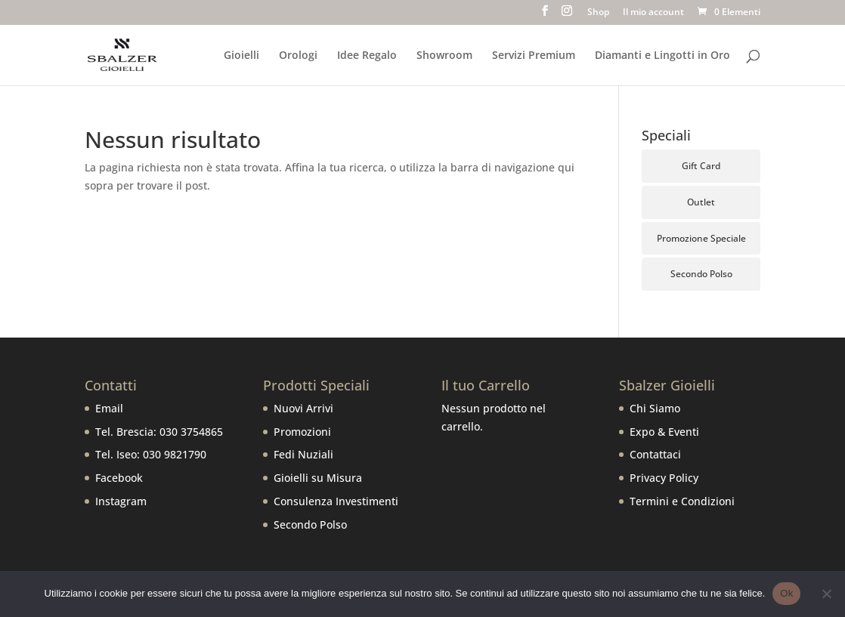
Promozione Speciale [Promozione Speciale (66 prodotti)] (701, 238)
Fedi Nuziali (303, 454)
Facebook (119, 477)
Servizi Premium (533, 56)
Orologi (298, 56)
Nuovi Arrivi (303, 408)
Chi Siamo (655, 408)
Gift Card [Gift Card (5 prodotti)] (701, 165)
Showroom (444, 56)
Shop (598, 13)
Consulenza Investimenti (336, 501)
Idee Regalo (367, 56)
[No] (826, 593)
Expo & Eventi (664, 431)
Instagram (121, 501)
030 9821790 (174, 454)
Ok (786, 593)
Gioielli (241, 56)
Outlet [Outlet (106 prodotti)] (701, 202)
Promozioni (302, 431)
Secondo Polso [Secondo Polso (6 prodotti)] (701, 273)
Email (109, 408)
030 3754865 (191, 431)
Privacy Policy (664, 477)
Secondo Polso (310, 524)
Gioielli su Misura (318, 477)
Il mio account (653, 13)
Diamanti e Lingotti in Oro (662, 56)
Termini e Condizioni (682, 501)
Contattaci (655, 454)
